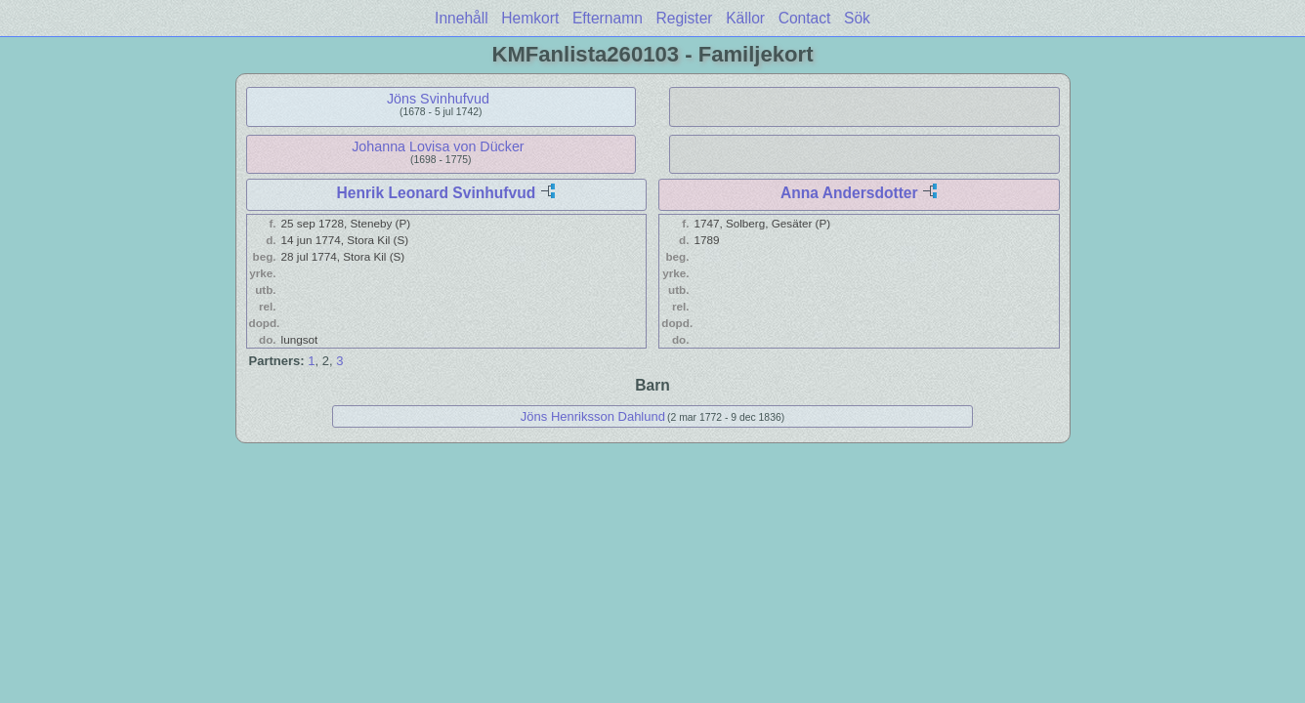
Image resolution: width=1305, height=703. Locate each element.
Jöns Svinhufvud (438, 98)
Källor (745, 18)
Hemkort (530, 18)
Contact (805, 18)
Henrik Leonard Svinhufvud (436, 193)
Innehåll (461, 18)
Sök (857, 18)
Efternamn (607, 18)
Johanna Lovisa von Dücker (438, 146)
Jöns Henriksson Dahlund (593, 416)
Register (683, 18)
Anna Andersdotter (849, 193)
